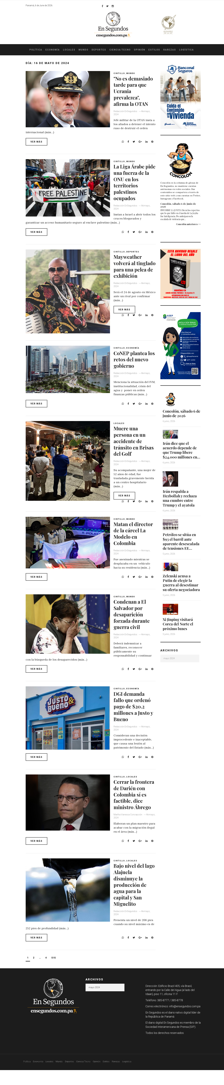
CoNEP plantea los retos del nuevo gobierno (133, 361)
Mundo (83, 49)
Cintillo (120, 73)
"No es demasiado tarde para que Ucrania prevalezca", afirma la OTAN (135, 94)
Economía (52, 49)
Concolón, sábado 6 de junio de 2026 (178, 205)
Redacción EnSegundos (127, 117)
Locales (69, 49)
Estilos (154, 49)
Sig (53, 972)
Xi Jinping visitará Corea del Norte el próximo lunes (179, 631)
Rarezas (169, 49)
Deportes (99, 49)
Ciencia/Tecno (120, 49)
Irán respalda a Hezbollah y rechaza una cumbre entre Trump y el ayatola (180, 502)
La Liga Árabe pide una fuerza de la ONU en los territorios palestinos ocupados (134, 184)
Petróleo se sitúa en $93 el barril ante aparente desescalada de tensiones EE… (181, 545)
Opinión (139, 49)
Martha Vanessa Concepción (129, 829)
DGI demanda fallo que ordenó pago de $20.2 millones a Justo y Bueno (135, 715)
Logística (186, 49)
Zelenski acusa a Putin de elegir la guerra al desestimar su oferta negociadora (181, 588)
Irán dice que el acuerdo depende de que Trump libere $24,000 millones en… (180, 452)
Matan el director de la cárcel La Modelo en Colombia (131, 539)
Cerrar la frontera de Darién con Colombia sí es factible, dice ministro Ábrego (135, 806)
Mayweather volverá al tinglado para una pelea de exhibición (131, 271)
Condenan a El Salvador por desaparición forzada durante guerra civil (134, 623)
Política (35, 49)
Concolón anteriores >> (188, 224)
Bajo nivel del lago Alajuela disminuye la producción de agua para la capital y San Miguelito (132, 899)
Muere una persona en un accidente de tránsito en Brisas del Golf (133, 443)
